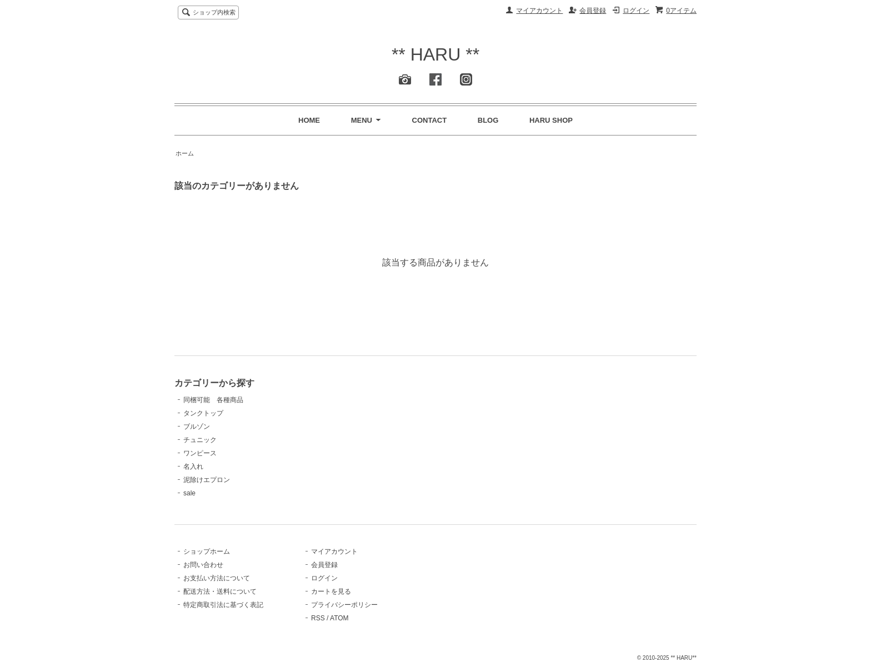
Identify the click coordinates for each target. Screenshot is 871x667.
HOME (309, 120)
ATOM (339, 618)
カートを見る (331, 591)
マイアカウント (539, 10)
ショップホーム (206, 551)
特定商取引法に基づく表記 (223, 605)
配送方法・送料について (220, 591)
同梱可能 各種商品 (213, 400)
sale (189, 493)
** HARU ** (435, 54)
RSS (318, 618)
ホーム (185, 153)
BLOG (488, 120)
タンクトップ (203, 413)
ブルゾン (196, 426)
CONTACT (429, 120)
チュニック (200, 440)
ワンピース (200, 453)
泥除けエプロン (206, 480)
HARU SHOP (551, 120)
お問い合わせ (203, 565)
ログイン (636, 10)
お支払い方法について (216, 578)
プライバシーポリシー (344, 605)
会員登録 (592, 10)
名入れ (193, 466)
